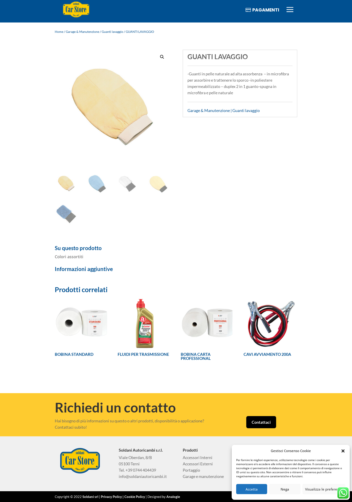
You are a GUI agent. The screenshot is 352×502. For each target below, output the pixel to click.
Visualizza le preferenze (324, 489)
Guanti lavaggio (112, 32)
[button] (343, 451)
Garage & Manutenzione (82, 32)
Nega (285, 489)
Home (59, 32)
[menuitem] (76, 9)
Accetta (252, 489)
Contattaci (261, 422)
